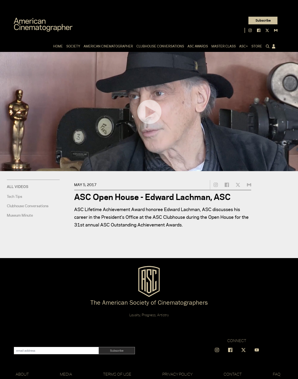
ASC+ (243, 46)
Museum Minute (20, 215)
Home (58, 46)
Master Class (223, 46)
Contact (233, 374)
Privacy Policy (177, 374)
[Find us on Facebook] (258, 30)
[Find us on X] (267, 30)
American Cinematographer (108, 46)
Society (73, 46)
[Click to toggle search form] (267, 46)
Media (66, 374)
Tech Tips (14, 196)
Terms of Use (117, 374)
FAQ (276, 374)
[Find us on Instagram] (250, 30)
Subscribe (263, 20)
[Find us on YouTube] (256, 349)
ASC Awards (197, 46)
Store (256, 46)
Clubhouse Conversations (160, 46)
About (22, 374)
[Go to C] (43, 24)
